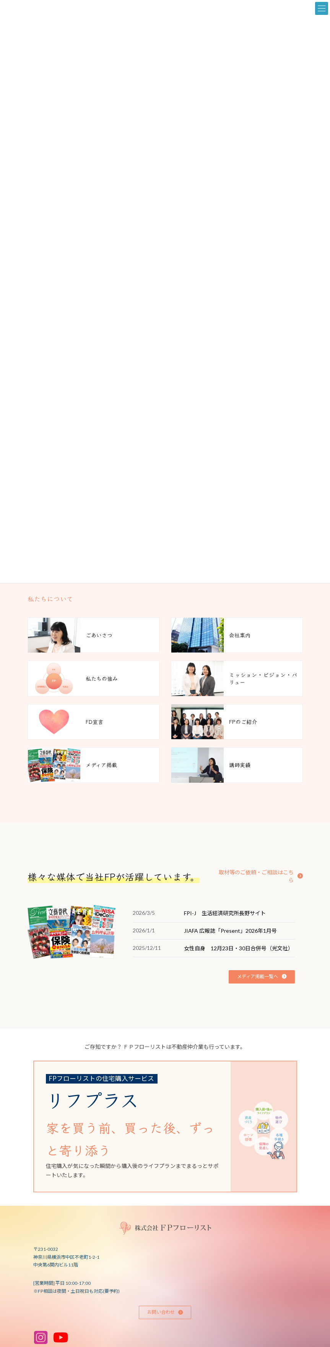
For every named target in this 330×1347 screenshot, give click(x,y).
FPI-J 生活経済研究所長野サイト (225, 913)
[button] (258, 872)
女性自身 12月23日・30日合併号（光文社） (238, 948)
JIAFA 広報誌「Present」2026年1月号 (230, 930)
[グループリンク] (159, 1127)
